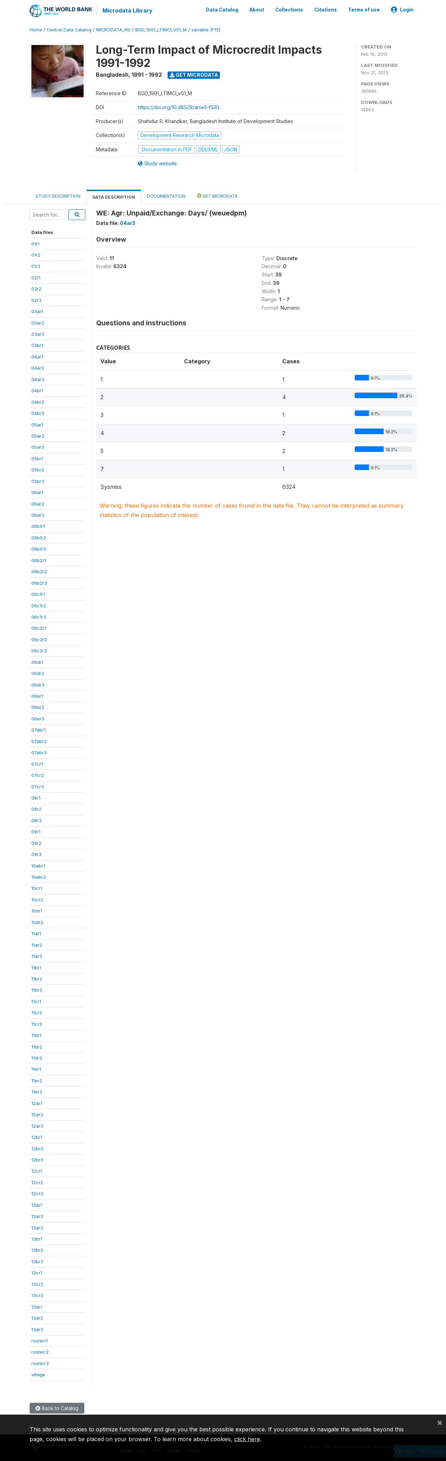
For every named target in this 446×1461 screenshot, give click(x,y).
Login (402, 10)
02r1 (35, 277)
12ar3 (37, 1125)
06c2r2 (39, 639)
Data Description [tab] (113, 196)
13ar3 (37, 1227)
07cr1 (37, 763)
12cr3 (37, 1193)
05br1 (37, 458)
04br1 (37, 390)
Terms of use (364, 10)
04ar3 (37, 379)
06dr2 (37, 673)
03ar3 (37, 333)
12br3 (37, 1159)
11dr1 (36, 1035)
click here (247, 1439)
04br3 (37, 413)
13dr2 (37, 1317)
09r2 (36, 843)
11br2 (36, 978)
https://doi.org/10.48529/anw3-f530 (178, 107)
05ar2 (37, 435)
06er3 (37, 718)
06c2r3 (39, 650)
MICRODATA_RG (113, 29)
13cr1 (36, 1272)
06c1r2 (38, 605)
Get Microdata (194, 74)
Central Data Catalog (69, 29)
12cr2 (37, 1182)
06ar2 (37, 503)
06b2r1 (38, 560)
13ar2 (37, 1216)
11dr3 (36, 1057)
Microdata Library (127, 10)
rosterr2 (40, 1352)
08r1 (35, 797)
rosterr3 (40, 1363)
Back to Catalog (57, 1408)
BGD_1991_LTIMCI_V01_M (161, 29)
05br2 (37, 469)
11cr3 (36, 1024)
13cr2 (37, 1284)
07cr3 (37, 786)
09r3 (36, 854)
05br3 (37, 481)
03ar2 (37, 322)
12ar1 (36, 1103)
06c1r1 (38, 594)
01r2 (35, 254)
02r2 (36, 288)
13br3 (37, 1261)
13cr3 (37, 1295)
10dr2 (37, 922)
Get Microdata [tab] (217, 195)
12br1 (36, 1137)
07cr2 (37, 775)
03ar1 (37, 311)
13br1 (36, 1238)
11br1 (36, 967)
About (256, 10)
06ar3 (37, 514)
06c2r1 (38, 628)
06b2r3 (39, 582)
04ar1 (37, 356)
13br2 (37, 1250)
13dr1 (36, 1306)
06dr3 (37, 684)
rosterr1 (39, 1340)
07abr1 (38, 730)
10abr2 (38, 876)
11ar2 (36, 944)
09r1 (35, 831)
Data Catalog (222, 10)
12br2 (37, 1148)
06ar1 (37, 492)
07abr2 (39, 741)
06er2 (37, 707)
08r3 (36, 820)
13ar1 (36, 1205)
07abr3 (39, 752)
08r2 (36, 809)
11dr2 (36, 1046)
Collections (289, 10)
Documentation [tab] (166, 195)
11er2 (36, 1080)
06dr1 (37, 662)
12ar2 (37, 1114)
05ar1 (37, 424)
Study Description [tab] (58, 195)
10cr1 (36, 888)
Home (36, 29)
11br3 (36, 990)
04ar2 (37, 368)
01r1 (35, 243)
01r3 (35, 266)
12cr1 (36, 1171)
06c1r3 (38, 616)
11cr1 (36, 1001)
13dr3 (37, 1329)
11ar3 (36, 956)
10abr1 (38, 865)
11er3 (36, 1092)
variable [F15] (205, 29)
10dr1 (36, 911)
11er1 (36, 1069)
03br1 (37, 345)
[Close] (440, 1422)
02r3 (36, 300)
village (38, 1374)
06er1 (37, 695)
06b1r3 (38, 549)
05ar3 (37, 447)
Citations (325, 10)
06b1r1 (38, 526)
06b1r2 (38, 537)
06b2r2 (39, 571)
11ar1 (36, 933)
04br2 (37, 401)
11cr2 (36, 1012)
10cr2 (37, 899)
